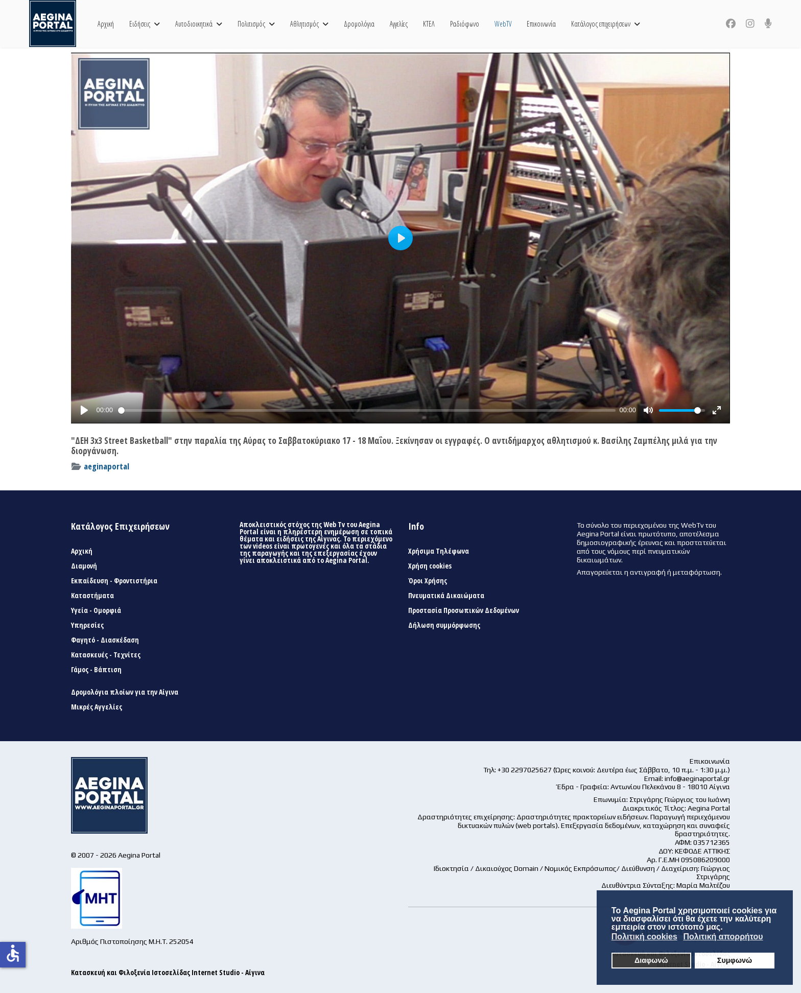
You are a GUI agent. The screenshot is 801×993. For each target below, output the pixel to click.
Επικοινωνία (541, 24)
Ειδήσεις (139, 24)
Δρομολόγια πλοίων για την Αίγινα (124, 692)
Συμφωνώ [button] (734, 960)
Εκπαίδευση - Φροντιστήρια (114, 580)
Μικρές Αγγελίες (96, 707)
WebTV (502, 24)
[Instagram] (750, 23)
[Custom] (768, 23)
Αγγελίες (399, 24)
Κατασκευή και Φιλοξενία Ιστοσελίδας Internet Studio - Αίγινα (168, 972)
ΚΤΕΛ (429, 24)
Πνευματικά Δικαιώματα (446, 595)
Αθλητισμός (304, 24)
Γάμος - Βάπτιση (96, 669)
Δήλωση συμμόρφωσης (444, 625)
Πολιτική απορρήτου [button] (723, 936)
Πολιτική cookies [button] (644, 936)
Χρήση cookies (430, 566)
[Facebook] (731, 23)
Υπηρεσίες (87, 625)
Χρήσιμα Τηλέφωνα (438, 551)
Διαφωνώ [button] (651, 960)
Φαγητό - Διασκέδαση (105, 640)
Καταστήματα (92, 595)
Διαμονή (84, 566)
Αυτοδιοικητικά (194, 24)
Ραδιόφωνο (464, 24)
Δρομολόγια (359, 24)
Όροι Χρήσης (427, 580)
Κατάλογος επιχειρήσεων (600, 24)
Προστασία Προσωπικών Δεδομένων (463, 610)
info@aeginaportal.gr (697, 778)
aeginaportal (106, 466)
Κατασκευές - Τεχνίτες (105, 654)
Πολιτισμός (251, 24)
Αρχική (106, 24)
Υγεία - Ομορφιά (96, 610)
